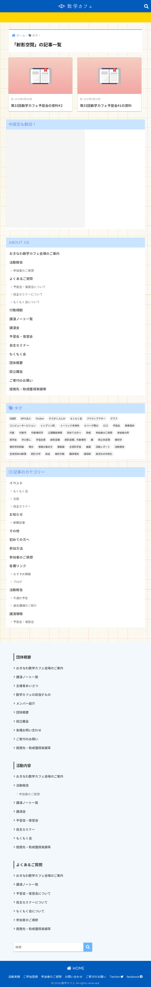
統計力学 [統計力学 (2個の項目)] (36, 453)
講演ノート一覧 (21, 318)
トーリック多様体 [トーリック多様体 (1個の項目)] (69, 425)
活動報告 (16, 262)
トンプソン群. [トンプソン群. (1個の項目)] (48, 425)
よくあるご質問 (21, 278)
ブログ (17, 582)
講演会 (14, 327)
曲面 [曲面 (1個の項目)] (88, 446)
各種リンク (17, 565)
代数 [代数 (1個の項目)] (12, 432)
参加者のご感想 (23, 270)
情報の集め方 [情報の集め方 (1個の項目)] (45, 446)
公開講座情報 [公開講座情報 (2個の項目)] (55, 432)
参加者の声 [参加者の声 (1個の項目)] (123, 432)
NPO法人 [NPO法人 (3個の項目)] (26, 418)
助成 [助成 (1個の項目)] (88, 432)
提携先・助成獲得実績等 (27, 389)
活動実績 (14, 976)
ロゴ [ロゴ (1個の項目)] (105, 425)
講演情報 (16, 613)
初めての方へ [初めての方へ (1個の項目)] (74, 432)
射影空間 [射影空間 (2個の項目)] (55, 439)
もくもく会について (26, 302)
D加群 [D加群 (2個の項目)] (13, 418)
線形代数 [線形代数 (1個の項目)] (59, 453)
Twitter (116, 976)
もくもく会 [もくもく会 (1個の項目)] (76, 418)
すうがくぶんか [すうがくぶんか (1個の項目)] (57, 418)
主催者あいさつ (27, 685)
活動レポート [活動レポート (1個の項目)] (103, 446)
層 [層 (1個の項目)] (92, 439)
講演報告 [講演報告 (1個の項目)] (74, 453)
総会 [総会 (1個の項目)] (47, 453)
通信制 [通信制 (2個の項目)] (87, 453)
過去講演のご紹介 (25, 605)
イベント (16, 483)
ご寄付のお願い (21, 380)
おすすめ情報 (22, 574)
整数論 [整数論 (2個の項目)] (60, 446)
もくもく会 (17, 354)
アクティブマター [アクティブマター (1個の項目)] (96, 418)
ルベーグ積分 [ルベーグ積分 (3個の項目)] (91, 425)
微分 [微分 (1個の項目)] (31, 446)
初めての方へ (19, 539)
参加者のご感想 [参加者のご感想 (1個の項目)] (104, 432)
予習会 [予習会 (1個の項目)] (116, 425)
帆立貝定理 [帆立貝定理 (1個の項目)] (104, 439)
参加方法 (16, 548)
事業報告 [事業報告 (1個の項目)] (129, 425)
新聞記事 (19, 522)
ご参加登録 (30, 976)
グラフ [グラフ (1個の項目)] (113, 418)
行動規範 (16, 310)
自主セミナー (19, 345)
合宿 (16, 499)
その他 (14, 530)
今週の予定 (20, 598)
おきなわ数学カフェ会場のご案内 (34, 253)
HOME (75, 968)
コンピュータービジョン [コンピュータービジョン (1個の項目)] (23, 425)
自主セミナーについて (28, 294)
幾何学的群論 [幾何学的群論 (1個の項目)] (17, 446)
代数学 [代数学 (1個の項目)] (22, 432)
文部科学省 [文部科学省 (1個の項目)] (75, 446)
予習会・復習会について (29, 287)
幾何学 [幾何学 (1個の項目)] (118, 439)
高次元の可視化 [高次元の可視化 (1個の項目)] (104, 453)
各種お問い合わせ (28, 730)
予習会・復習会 (21, 336)
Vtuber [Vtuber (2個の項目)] (40, 418)
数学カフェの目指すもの (33, 694)
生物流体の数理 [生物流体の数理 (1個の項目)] (18, 453)
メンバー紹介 (25, 703)
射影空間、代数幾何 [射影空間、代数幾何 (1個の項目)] (75, 439)
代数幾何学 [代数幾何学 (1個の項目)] (37, 432)
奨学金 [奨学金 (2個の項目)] (13, 439)
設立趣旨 (16, 371)
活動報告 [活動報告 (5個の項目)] (119, 446)
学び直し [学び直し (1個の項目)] (26, 439)
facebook (135, 976)
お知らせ (16, 514)
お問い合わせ (74, 976)
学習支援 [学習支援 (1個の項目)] (40, 439)
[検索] (87, 947)
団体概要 (16, 362)
